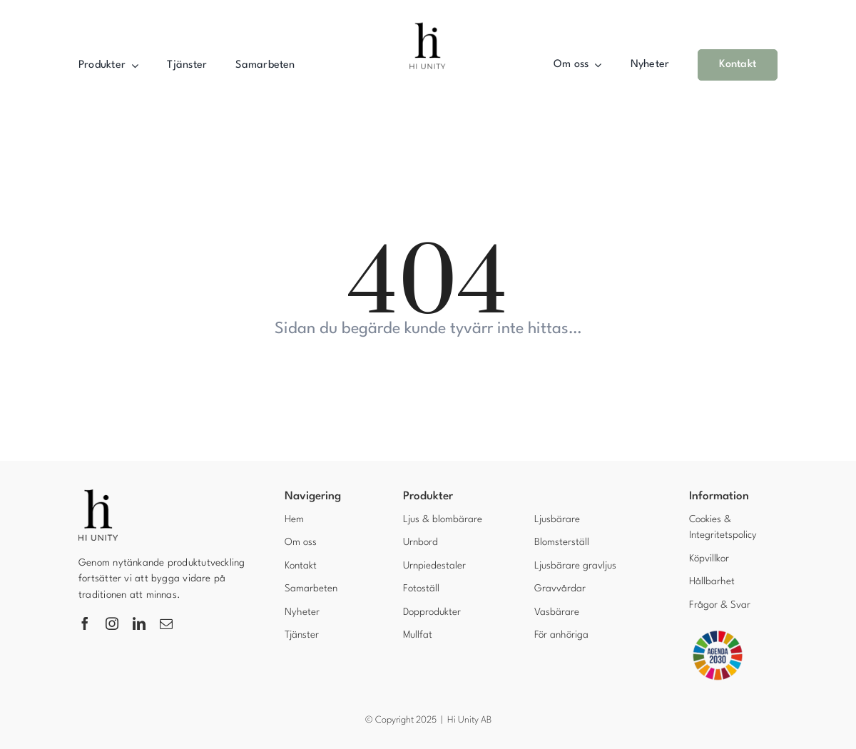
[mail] (166, 623)
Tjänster (302, 635)
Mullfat (417, 635)
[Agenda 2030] (717, 632)
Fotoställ (421, 588)
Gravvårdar (560, 588)
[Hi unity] (98, 495)
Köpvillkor (709, 559)
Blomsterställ (561, 542)
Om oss (301, 542)
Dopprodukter (432, 612)
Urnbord (420, 542)
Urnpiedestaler (434, 566)
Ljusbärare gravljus (575, 566)
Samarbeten (311, 588)
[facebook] (84, 623)
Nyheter (302, 612)
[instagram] (112, 623)
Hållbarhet (712, 581)
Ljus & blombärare (442, 519)
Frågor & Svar (719, 605)
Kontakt (301, 566)
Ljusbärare (557, 519)
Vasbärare (556, 612)
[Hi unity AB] (427, 18)
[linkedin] (139, 623)
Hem (294, 519)
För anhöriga (561, 635)
